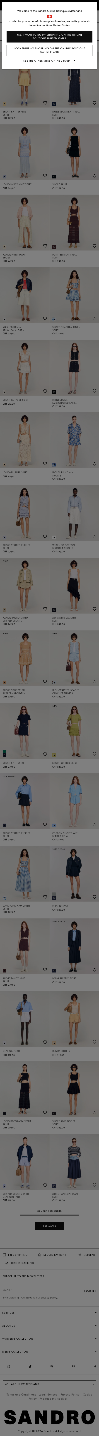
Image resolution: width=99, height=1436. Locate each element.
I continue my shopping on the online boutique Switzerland (49, 50)
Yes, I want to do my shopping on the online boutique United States (50, 36)
